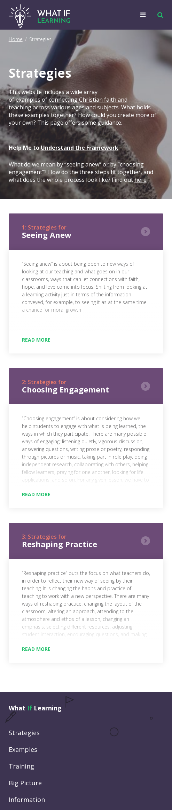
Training (21, 766)
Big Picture (25, 783)
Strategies (24, 733)
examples (28, 99)
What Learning (35, 708)
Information (27, 799)
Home (16, 39)
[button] (158, 15)
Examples (23, 749)
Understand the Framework (79, 147)
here (140, 180)
